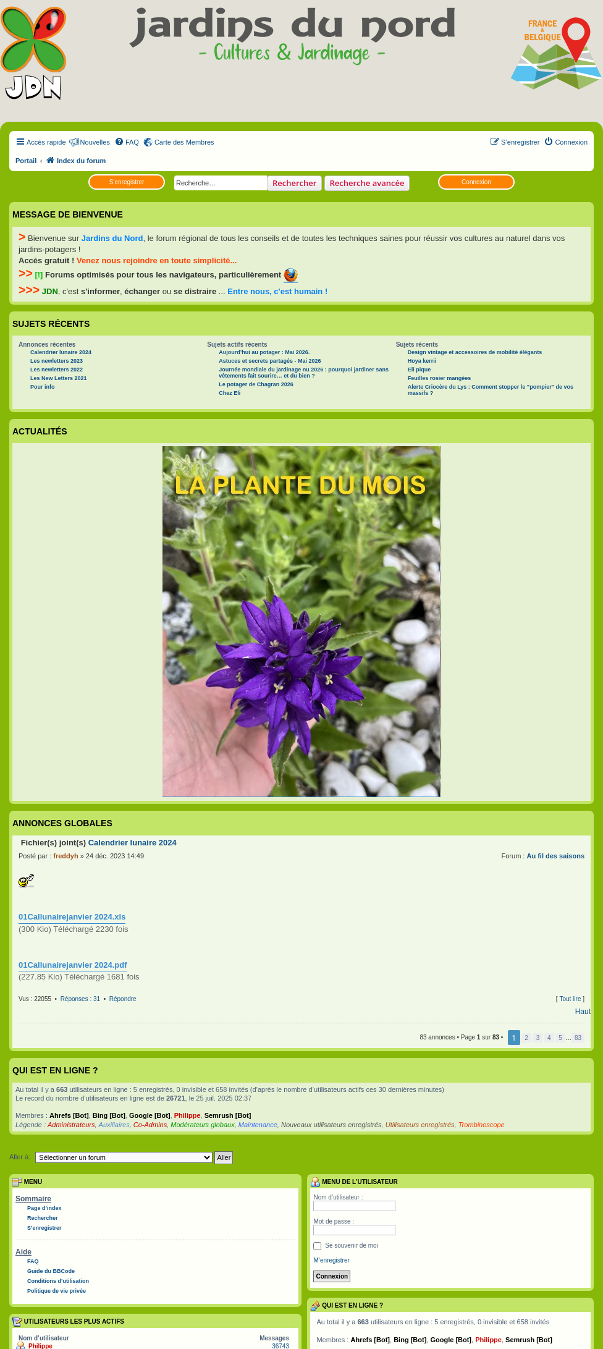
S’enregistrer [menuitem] (44, 1228)
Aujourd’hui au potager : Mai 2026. (264, 352)
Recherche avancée (367, 182)
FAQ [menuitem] (33, 1261)
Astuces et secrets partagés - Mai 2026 (270, 361)
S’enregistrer (127, 182)
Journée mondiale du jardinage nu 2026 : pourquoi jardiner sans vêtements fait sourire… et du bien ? (304, 372)
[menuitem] (126, 142)
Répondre (123, 999)
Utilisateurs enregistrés (420, 1124)
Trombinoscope (481, 1124)
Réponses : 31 (81, 999)
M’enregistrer (331, 1260)
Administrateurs (71, 1124)
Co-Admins (150, 1124)
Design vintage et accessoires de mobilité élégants (475, 352)
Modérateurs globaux (202, 1124)
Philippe (187, 1115)
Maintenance (257, 1124)
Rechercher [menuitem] (42, 1218)
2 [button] (526, 1037)
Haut (583, 1011)
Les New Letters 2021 (58, 378)
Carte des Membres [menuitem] (184, 142)
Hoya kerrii (422, 361)
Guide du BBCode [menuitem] (51, 1271)
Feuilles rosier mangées (439, 378)
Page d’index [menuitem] (44, 1208)
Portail (25, 160)
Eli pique (419, 369)
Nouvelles (95, 142)
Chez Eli (229, 393)
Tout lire (570, 999)
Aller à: (19, 1157)
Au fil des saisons (555, 856)
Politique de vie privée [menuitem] (56, 1291)
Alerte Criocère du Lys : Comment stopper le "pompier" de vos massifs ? (490, 390)
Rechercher (294, 182)
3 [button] (538, 1037)
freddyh (65, 856)
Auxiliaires (114, 1124)
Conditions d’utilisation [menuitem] (58, 1281)
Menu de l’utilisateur (353, 1182)
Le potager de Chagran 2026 (256, 384)
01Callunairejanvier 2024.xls (72, 916)
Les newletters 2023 (56, 361)
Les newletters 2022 (56, 369)
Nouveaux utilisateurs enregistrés (331, 1124)
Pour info (42, 387)
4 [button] (549, 1037)
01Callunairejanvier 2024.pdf (73, 965)
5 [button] (560, 1037)
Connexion (476, 182)
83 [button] (578, 1037)
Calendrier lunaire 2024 (60, 352)
